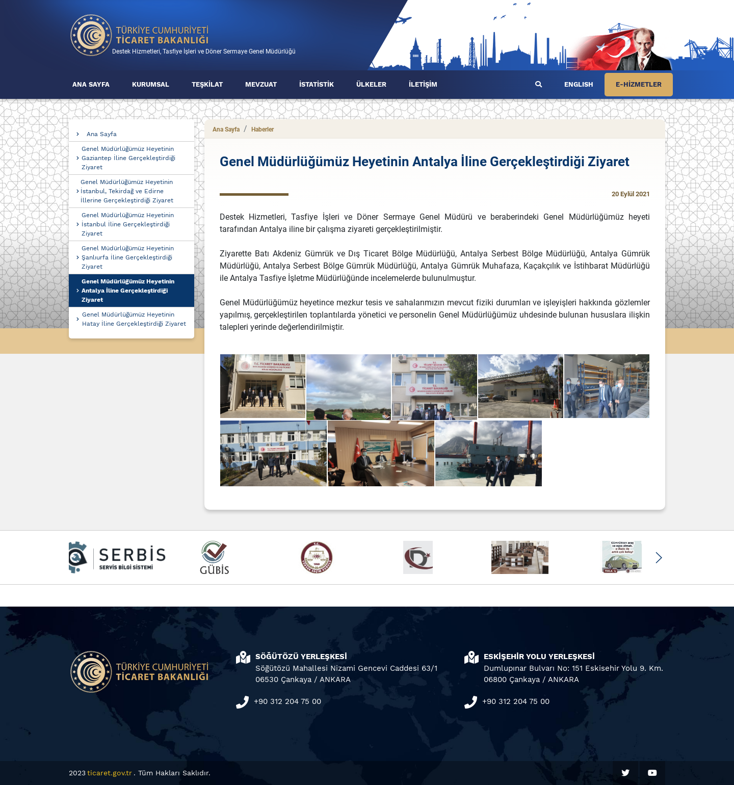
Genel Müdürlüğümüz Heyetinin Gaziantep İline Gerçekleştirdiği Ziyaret (128, 158)
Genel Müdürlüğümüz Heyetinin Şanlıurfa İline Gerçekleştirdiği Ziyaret (128, 257)
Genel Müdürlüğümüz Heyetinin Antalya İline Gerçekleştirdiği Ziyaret (128, 290)
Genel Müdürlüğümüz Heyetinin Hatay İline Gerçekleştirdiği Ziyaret (134, 319)
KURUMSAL (150, 84)
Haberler (262, 129)
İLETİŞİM (423, 84)
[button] (658, 557)
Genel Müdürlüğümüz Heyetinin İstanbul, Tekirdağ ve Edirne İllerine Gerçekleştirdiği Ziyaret (127, 191)
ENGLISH (578, 84)
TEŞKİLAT (207, 84)
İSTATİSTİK (316, 84)
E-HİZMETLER (639, 84)
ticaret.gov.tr (109, 773)
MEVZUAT (261, 84)
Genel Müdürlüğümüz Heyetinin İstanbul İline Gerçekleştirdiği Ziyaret (128, 224)
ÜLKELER (371, 84)
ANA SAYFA (91, 84)
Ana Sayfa (102, 134)
